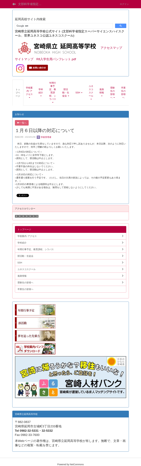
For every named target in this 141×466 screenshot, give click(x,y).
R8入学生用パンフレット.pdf (56, 59)
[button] (29, 92)
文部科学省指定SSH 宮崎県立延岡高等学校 (31, 4)
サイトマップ (24, 59)
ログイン (124, 4)
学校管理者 (44, 137)
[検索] (64, 26)
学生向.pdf (20, 401)
